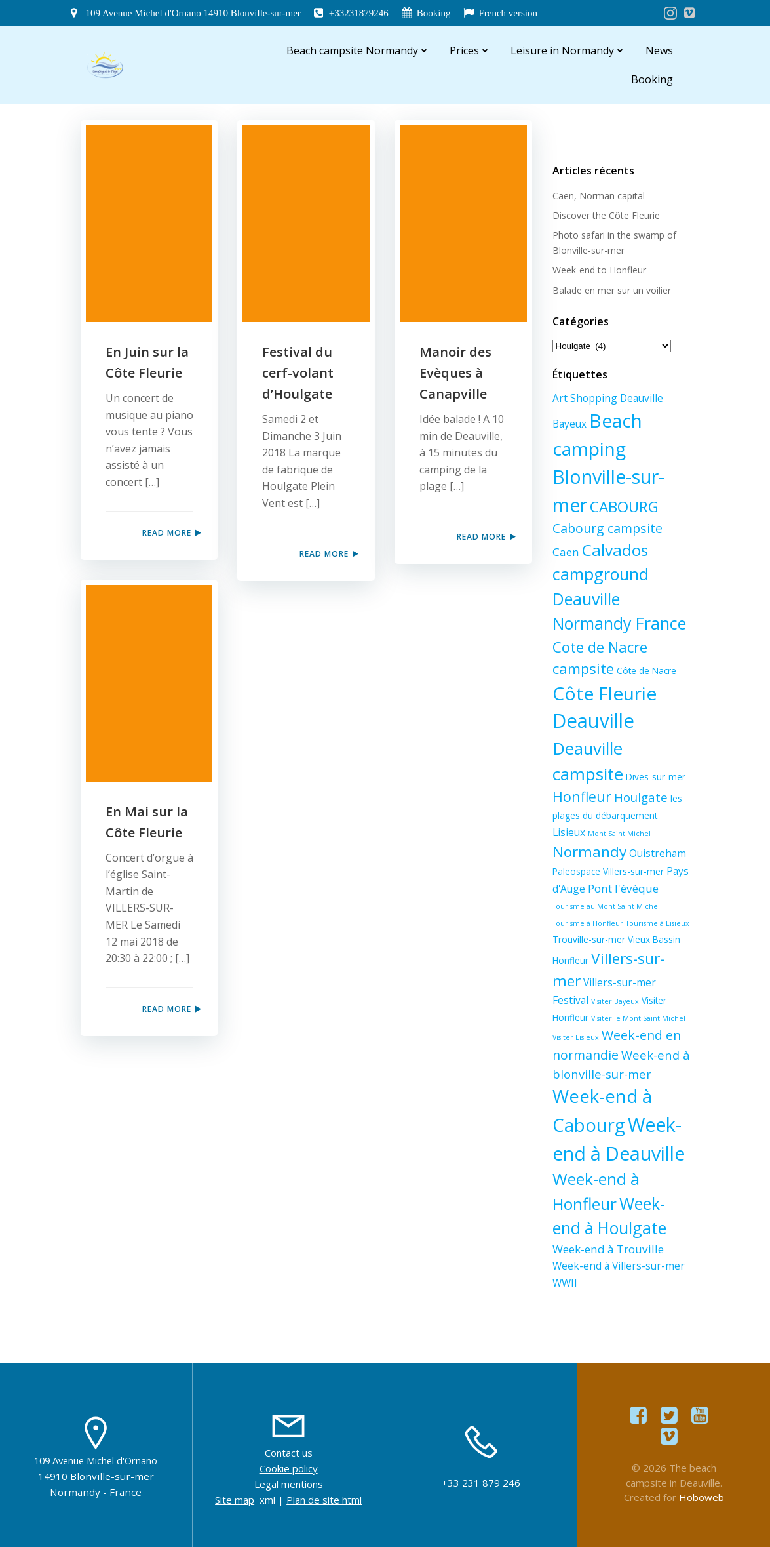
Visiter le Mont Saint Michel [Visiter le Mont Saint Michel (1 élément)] (638, 1018)
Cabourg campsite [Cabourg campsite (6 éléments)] (607, 528)
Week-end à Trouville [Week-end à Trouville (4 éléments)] (608, 1248)
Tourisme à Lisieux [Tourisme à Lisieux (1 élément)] (657, 923)
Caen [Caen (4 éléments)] (565, 551)
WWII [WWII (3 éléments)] (564, 1283)
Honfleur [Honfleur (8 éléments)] (581, 796)
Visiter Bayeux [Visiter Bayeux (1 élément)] (615, 1001)
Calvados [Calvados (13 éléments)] (615, 550)
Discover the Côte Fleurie (606, 215)
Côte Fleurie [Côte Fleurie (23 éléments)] (604, 693)
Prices (470, 50)
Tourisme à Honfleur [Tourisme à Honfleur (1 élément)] (587, 923)
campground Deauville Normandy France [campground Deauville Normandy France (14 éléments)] (619, 598)
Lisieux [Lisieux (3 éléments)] (568, 832)
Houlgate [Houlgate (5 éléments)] (641, 797)
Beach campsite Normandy (358, 50)
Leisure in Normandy (568, 50)
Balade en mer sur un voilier (611, 290)
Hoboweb (701, 1497)
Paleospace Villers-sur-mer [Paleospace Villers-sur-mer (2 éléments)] (608, 871)
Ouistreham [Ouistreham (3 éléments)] (657, 853)
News (659, 50)
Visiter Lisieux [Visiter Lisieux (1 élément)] (575, 1037)
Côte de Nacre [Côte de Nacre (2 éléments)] (646, 670)
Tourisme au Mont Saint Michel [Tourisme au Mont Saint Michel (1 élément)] (606, 906)
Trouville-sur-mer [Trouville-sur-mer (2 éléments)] (588, 939)
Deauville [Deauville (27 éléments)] (593, 721)
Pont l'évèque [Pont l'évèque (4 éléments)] (623, 888)
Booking (652, 79)
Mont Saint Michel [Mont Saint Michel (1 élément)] (619, 833)
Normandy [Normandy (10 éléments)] (589, 851)
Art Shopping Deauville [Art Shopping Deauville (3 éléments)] (607, 398)
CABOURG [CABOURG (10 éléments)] (624, 506)
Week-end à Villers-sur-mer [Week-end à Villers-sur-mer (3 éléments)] (618, 1265)
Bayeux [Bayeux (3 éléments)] (569, 423)
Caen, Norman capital (598, 196)
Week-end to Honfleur (599, 270)
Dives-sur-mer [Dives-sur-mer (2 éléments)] (655, 777)
